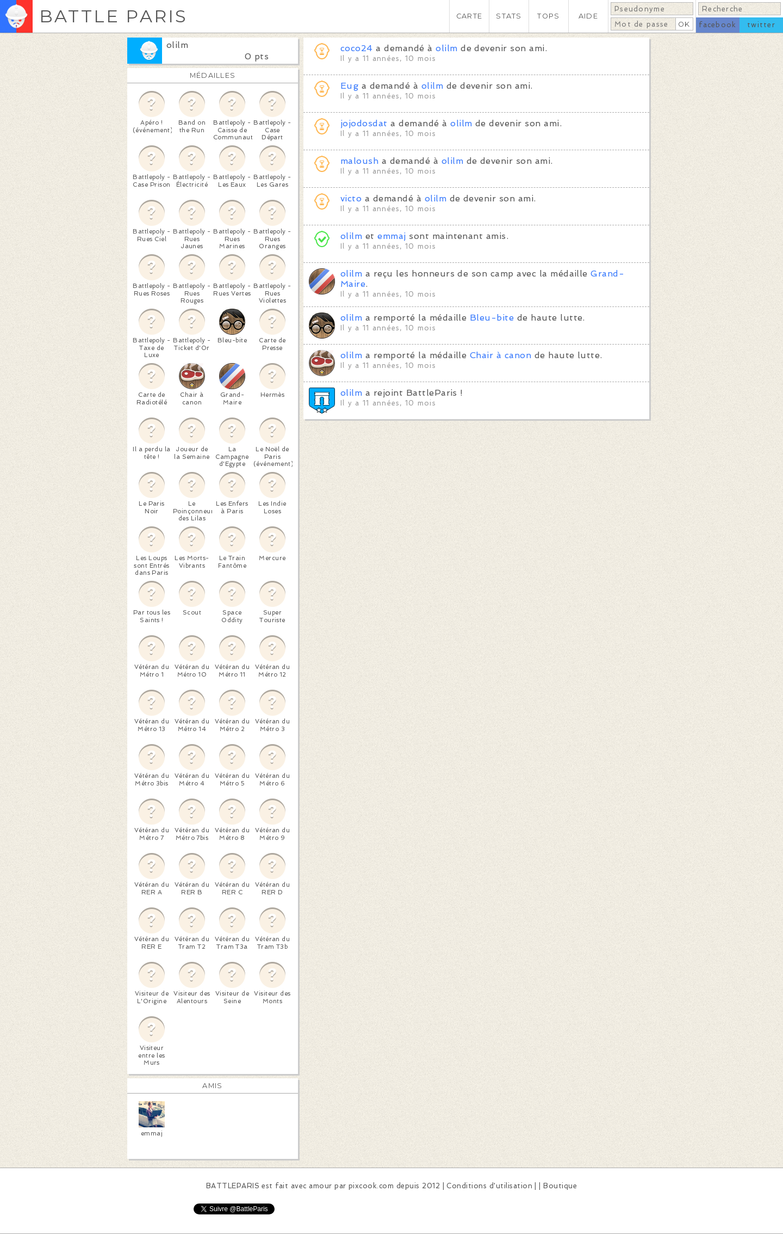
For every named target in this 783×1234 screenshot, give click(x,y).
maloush (359, 161)
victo (351, 198)
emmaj (391, 236)
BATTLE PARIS (113, 16)
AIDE (588, 16)
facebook (717, 25)
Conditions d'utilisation (489, 1186)
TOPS (548, 16)
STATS (508, 16)
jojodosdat (364, 123)
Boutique (560, 1186)
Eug (349, 86)
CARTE (469, 16)
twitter (761, 25)
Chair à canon (500, 355)
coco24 (356, 48)
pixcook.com (371, 1186)
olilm (177, 45)
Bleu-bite (492, 317)
